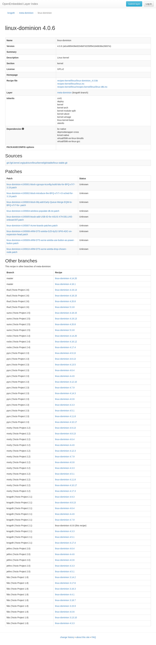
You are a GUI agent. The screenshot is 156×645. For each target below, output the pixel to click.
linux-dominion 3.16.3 (65, 589)
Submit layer (134, 4)
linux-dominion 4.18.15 (66, 295)
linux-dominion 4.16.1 (65, 284)
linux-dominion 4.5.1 (64, 410)
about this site (83, 637)
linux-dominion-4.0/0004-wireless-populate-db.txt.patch (33, 211)
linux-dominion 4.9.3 (64, 497)
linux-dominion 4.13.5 (65, 364)
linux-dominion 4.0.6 (64, 399)
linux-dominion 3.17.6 (65, 583)
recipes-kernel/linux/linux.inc (70, 83)
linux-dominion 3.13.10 (66, 617)
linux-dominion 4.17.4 (65, 347)
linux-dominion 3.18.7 (65, 600)
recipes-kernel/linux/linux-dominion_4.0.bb (77, 80)
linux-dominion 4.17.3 (65, 491)
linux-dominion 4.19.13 (66, 290)
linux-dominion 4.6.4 (64, 370)
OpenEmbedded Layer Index (20, 3)
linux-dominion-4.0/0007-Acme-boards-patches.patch (32, 225)
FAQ (94, 637)
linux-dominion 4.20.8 (65, 301)
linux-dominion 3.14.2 (65, 577)
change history (67, 637)
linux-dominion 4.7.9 (64, 387)
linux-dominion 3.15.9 (65, 606)
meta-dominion (26, 13)
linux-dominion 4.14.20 (66, 278)
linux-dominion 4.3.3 (64, 405)
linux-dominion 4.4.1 (64, 594)
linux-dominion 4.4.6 (64, 376)
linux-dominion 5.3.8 (64, 307)
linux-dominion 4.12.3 (65, 451)
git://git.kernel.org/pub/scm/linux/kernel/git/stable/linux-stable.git (37, 163)
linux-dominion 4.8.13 (65, 359)
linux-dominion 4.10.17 (66, 422)
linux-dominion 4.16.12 (66, 341)
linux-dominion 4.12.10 (66, 382)
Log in (149, 4)
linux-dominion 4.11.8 (65, 416)
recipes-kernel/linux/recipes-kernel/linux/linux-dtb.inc (82, 87)
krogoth (11, 13)
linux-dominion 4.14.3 (65, 393)
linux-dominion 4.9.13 (65, 353)
